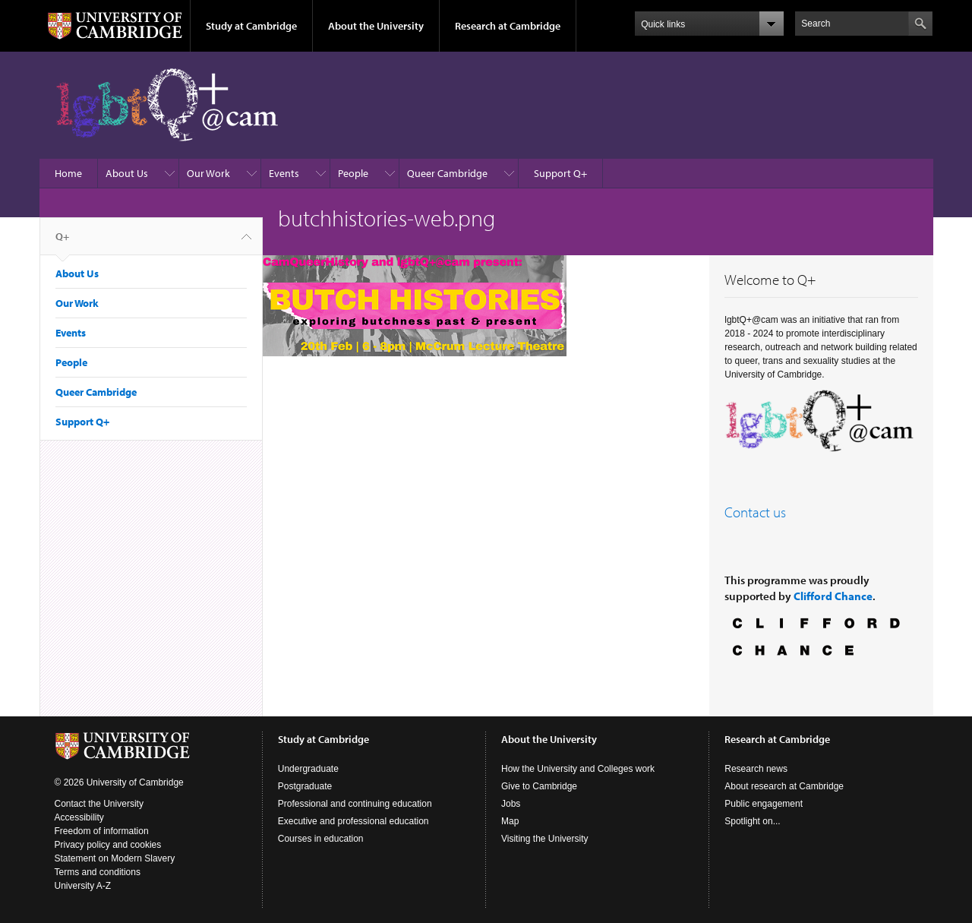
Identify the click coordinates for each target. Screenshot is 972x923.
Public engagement (763, 803)
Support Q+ (560, 173)
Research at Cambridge (507, 26)
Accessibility (79, 817)
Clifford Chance (833, 596)
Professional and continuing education (355, 803)
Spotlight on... (752, 821)
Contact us (755, 512)
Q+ (62, 242)
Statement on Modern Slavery (115, 858)
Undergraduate (308, 768)
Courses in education (321, 838)
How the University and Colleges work (578, 768)
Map (510, 821)
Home (68, 173)
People (353, 173)
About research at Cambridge (784, 786)
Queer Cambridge (447, 173)
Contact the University (99, 803)
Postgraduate (305, 786)
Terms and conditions (97, 872)
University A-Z (83, 885)
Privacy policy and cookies (108, 844)
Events (284, 173)
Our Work (208, 173)
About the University (376, 26)
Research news (755, 768)
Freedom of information (102, 831)
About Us (127, 173)
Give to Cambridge (539, 786)
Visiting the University (545, 838)
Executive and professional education (353, 821)
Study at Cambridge (251, 26)
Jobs (510, 803)
